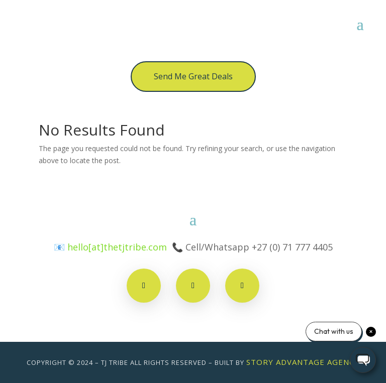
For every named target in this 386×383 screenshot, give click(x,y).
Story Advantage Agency (302, 362)
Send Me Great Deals (193, 76)
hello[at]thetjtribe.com (117, 247)
